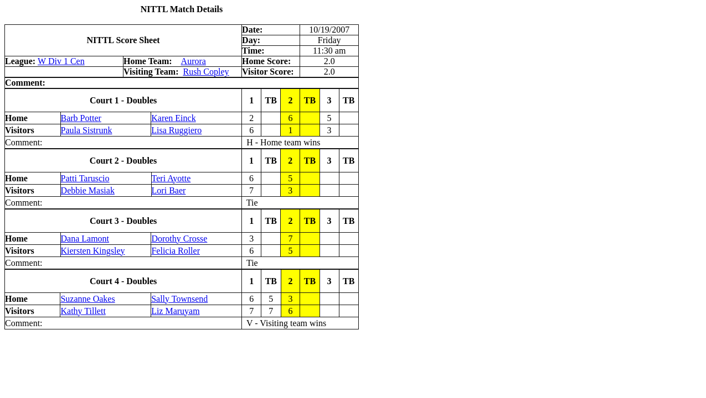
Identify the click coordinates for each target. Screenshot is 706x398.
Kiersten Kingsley (93, 250)
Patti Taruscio (85, 178)
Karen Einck (173, 118)
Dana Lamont (85, 238)
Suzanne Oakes (87, 298)
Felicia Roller (175, 250)
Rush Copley (206, 71)
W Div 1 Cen (61, 61)
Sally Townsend (179, 298)
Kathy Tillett (82, 311)
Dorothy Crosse (179, 238)
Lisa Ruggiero (176, 130)
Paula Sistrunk (86, 130)
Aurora (193, 61)
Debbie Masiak (88, 190)
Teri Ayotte (171, 178)
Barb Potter (81, 118)
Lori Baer (169, 190)
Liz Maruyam (175, 311)
